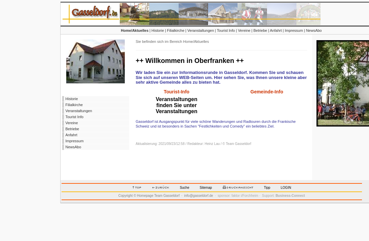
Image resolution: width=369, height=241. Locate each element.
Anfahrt (276, 30)
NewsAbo (314, 30)
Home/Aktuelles (135, 30)
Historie (158, 30)
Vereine (244, 30)
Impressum (294, 30)
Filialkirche (175, 30)
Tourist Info (226, 30)
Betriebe (260, 30)
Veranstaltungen (200, 30)
